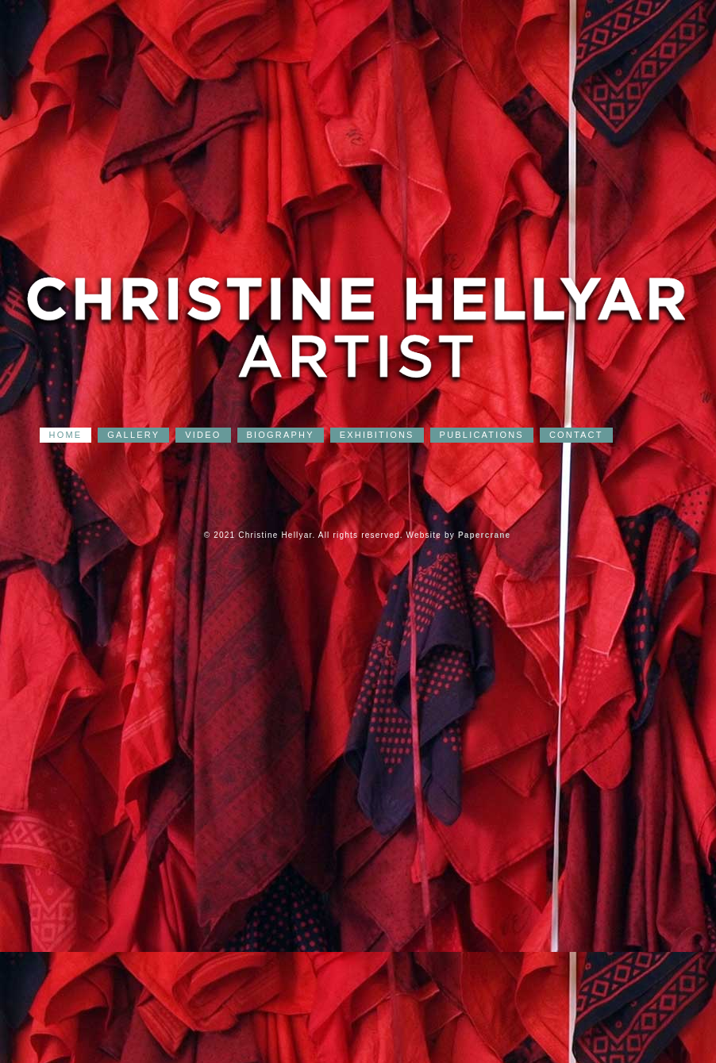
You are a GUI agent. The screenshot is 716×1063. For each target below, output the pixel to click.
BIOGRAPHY (280, 434)
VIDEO (203, 434)
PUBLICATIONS (482, 434)
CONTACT (576, 434)
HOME (66, 434)
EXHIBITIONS (377, 434)
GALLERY (133, 434)
